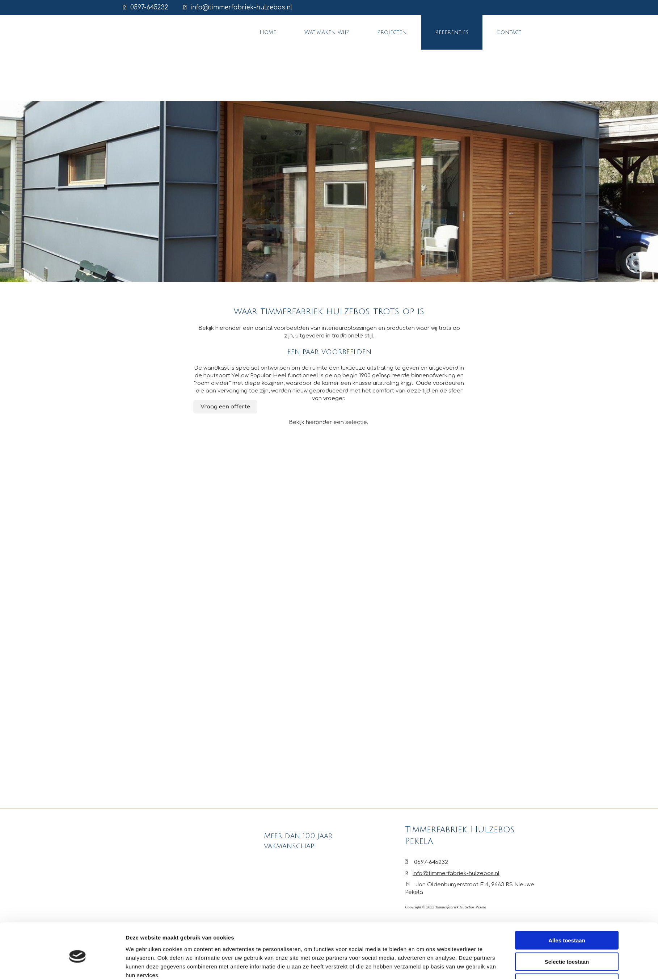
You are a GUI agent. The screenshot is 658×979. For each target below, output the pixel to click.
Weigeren (566, 875)
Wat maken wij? (326, 32)
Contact (509, 32)
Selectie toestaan (567, 854)
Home (268, 32)
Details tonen (422, 891)
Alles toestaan (566, 833)
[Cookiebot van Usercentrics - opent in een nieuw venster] (77, 891)
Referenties (451, 32)
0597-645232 (149, 7)
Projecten (392, 32)
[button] (225, 406)
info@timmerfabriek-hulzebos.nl (241, 7)
